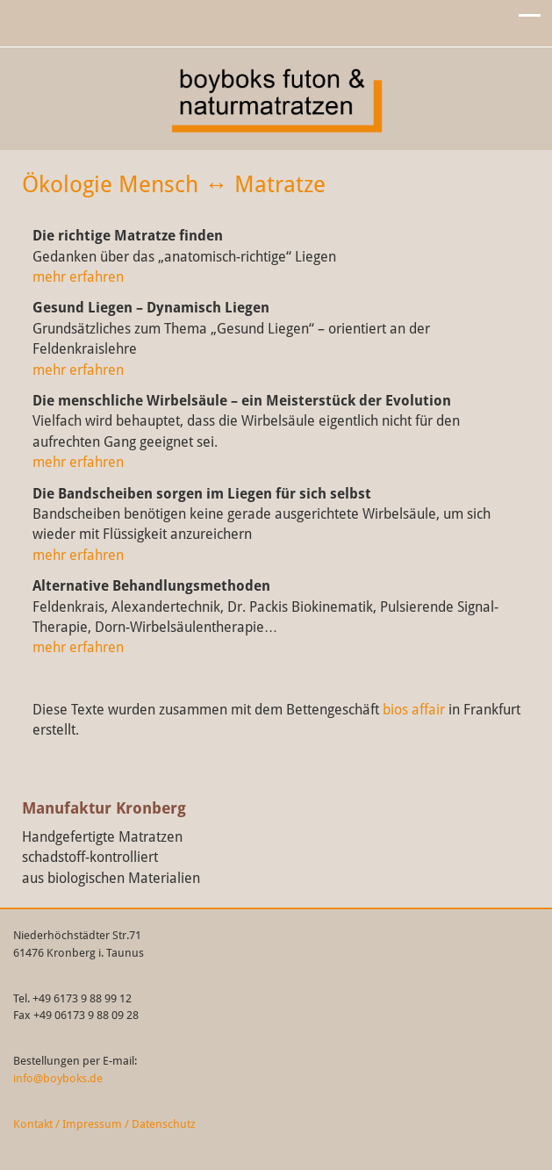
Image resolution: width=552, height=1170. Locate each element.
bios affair (414, 709)
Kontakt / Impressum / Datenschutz (104, 1124)
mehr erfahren (78, 277)
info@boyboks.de (58, 1078)
